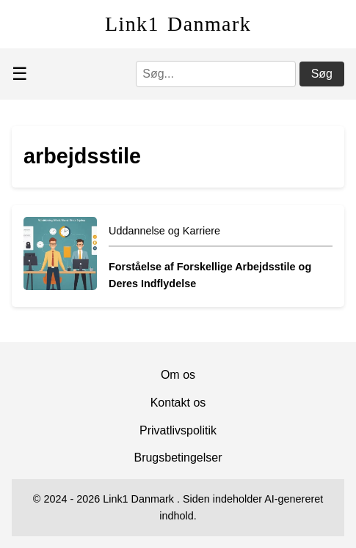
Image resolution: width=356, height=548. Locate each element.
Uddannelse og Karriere (164, 231)
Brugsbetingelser (178, 457)
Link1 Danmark (178, 23)
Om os (178, 375)
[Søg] (216, 74)
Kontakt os (178, 402)
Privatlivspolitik (178, 430)
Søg (322, 73)
